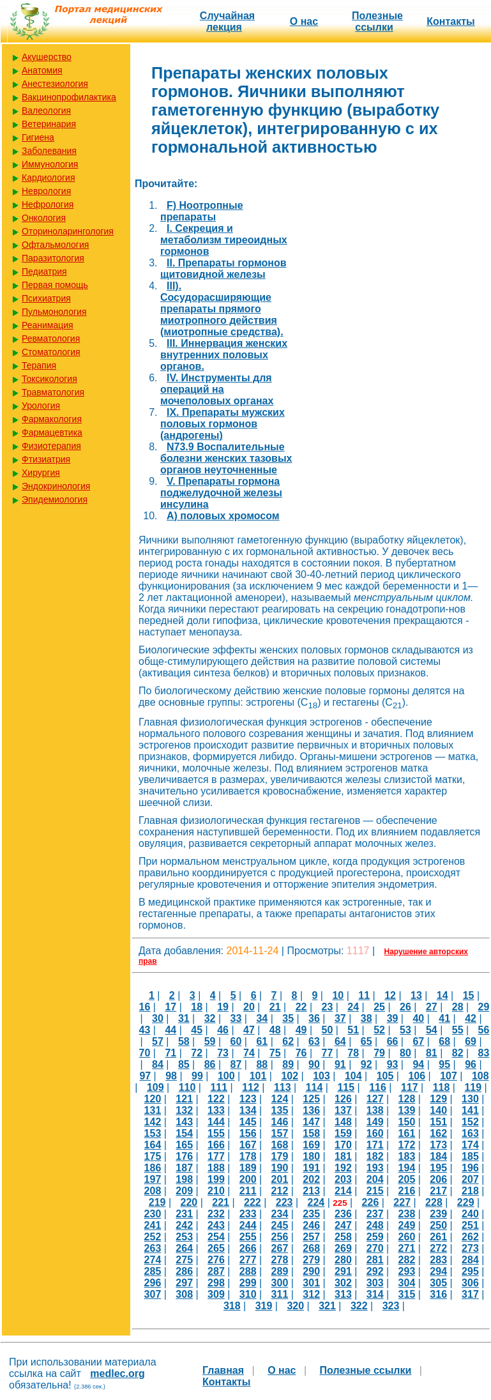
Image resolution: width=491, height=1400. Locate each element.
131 (153, 1110)
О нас (304, 21)
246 (311, 1225)
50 (327, 1029)
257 (311, 1236)
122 (216, 1098)
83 (484, 1052)
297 (184, 1282)
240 (470, 1213)
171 (375, 1144)
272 (438, 1248)
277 (248, 1259)
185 (470, 1156)
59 (210, 1041)
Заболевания (49, 151)
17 (170, 1006)
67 (418, 1041)
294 (438, 1271)
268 (311, 1248)
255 (248, 1236)
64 (340, 1041)
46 (223, 1029)
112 (250, 1087)
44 (170, 1029)
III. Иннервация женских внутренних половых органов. (223, 355)
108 (480, 1075)
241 (153, 1225)
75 (275, 1052)
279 (311, 1259)
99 (197, 1075)
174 (470, 1144)
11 (364, 995)
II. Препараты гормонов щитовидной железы (223, 268)
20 (249, 1006)
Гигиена (38, 137)
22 (301, 1006)
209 (184, 1190)
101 (258, 1075)
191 (311, 1167)
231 (184, 1213)
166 (216, 1144)
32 (210, 1018)
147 (311, 1121)
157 (280, 1133)
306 (470, 1282)
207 (470, 1179)
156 (248, 1133)
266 (248, 1248)
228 (433, 1202)
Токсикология (49, 379)
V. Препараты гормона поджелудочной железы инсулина (221, 493)
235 (311, 1213)
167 (248, 1144)
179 (280, 1156)
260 (407, 1236)
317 (470, 1294)
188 (216, 1167)
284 (470, 1259)
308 (184, 1294)
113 (282, 1087)
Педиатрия (44, 271)
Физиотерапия (51, 446)
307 (153, 1294)
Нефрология (47, 204)
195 (438, 1167)
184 (438, 1156)
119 (472, 1087)
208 (153, 1190)
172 (407, 1144)
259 (375, 1236)
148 (343, 1121)
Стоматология (51, 352)
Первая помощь (55, 285)
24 (353, 1006)
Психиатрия (46, 298)
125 (311, 1098)
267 (280, 1248)
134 (248, 1110)
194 (407, 1167)
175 (153, 1156)
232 (216, 1213)
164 (153, 1144)
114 (314, 1087)
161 (407, 1133)
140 (438, 1110)
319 (264, 1305)
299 (248, 1282)
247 (343, 1225)
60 (236, 1041)
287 (216, 1271)
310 (248, 1294)
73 (223, 1052)
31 (184, 1018)
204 (375, 1179)
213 (311, 1190)
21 (275, 1006)
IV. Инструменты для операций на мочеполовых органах (216, 389)
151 (438, 1121)
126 (343, 1098)
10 (338, 995)
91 (340, 1064)
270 (375, 1248)
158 (311, 1133)
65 (366, 1041)
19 (223, 1006)
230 (153, 1213)
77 (327, 1052)
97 (145, 1075)
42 (470, 1018)
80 (405, 1052)
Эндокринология (56, 486)
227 (402, 1202)
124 (280, 1098)
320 (295, 1305)
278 (280, 1259)
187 (184, 1167)
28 (458, 1006)
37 (340, 1018)
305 (438, 1282)
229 (465, 1202)
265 (216, 1248)
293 (407, 1271)
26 (405, 1006)
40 (418, 1018)
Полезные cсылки (377, 21)
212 (280, 1190)
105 (385, 1075)
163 (470, 1133)
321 (327, 1305)
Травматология (53, 392)
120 (153, 1098)
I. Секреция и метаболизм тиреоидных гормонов (223, 240)
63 (314, 1041)
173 (438, 1144)
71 (170, 1052)
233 (248, 1213)
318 (232, 1305)
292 (375, 1271)
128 (407, 1098)
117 (409, 1087)
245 (280, 1225)
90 (314, 1064)
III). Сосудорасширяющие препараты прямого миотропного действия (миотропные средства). (221, 308)
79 (379, 1052)
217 (438, 1190)
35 (288, 1018)
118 (441, 1087)
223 (284, 1202)
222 (252, 1202)
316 (438, 1294)
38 (366, 1018)
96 (470, 1064)
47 (249, 1029)
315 (407, 1294)
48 (275, 1029)
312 (311, 1294)
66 (392, 1041)
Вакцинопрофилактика (69, 97)
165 (184, 1144)
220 (189, 1202)
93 (392, 1064)
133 (216, 1110)
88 (262, 1064)
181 (343, 1156)
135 (280, 1110)
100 (226, 1075)
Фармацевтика (52, 432)
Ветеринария (49, 124)
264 (184, 1248)
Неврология (46, 191)
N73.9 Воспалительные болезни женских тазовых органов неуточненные (226, 458)
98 (171, 1075)
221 (220, 1202)
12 (390, 995)
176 (184, 1156)
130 (470, 1098)
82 (458, 1052)
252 (153, 1236)
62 (288, 1041)
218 (470, 1190)
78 (353, 1052)
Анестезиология (55, 84)
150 (407, 1121)
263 (153, 1248)
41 (444, 1018)
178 (248, 1156)
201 (280, 1179)
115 (345, 1087)
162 (438, 1133)
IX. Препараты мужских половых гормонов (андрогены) (222, 424)
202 (311, 1179)
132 (184, 1110)
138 (375, 1110)
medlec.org (117, 1373)
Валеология (46, 110)
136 (311, 1110)
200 (248, 1179)
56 (484, 1029)
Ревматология (51, 338)
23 (327, 1006)
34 (262, 1018)
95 (444, 1064)
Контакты (450, 21)
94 (418, 1064)
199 (216, 1179)
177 (216, 1156)
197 (153, 1179)
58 (184, 1041)
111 (218, 1087)
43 (145, 1029)
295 (470, 1271)
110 (187, 1087)
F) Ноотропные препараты (201, 211)
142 (153, 1121)
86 (210, 1064)
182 (375, 1156)
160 (375, 1133)
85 (184, 1064)
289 (280, 1271)
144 (216, 1121)
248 (375, 1225)
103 (321, 1075)
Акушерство (47, 57)
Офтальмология (55, 245)
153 (153, 1133)
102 (289, 1075)
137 (343, 1110)
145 (248, 1121)
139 (407, 1110)
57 (157, 1041)
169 (311, 1144)
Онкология (44, 218)
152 (470, 1121)
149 (375, 1121)
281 (375, 1259)
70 (145, 1052)
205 (407, 1179)
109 (155, 1087)
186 (153, 1167)
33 (236, 1018)
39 (392, 1018)
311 (280, 1294)
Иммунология (50, 164)
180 (311, 1156)
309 (216, 1294)
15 (468, 995)
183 (407, 1156)
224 (316, 1202)
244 (248, 1225)
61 (262, 1041)
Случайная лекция (227, 21)
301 (311, 1282)
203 (343, 1179)
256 (280, 1236)
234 (280, 1213)
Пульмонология (54, 312)
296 (153, 1282)
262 (470, 1236)
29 (484, 1006)
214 (343, 1190)
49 (301, 1029)
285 (153, 1271)
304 (407, 1282)
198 (184, 1179)
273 (470, 1248)
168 (280, 1144)
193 (375, 1167)
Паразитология (53, 258)
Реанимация (47, 325)
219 (157, 1202)
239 (438, 1213)
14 (442, 995)
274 (153, 1259)
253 (184, 1236)
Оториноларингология (68, 231)
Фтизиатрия (46, 459)
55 (458, 1029)
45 (196, 1029)
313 (343, 1294)
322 (359, 1305)
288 (248, 1271)
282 (407, 1259)
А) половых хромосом (223, 515)
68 (444, 1041)
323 (391, 1305)
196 (470, 1167)
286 (184, 1271)
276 (216, 1259)
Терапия (39, 365)
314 (375, 1294)
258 (343, 1236)
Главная (223, 1370)
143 (184, 1121)
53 (405, 1029)
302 (343, 1282)
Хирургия (41, 473)
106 (416, 1075)
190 (280, 1167)
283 (438, 1259)
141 (470, 1110)
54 (431, 1029)
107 (448, 1075)
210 (216, 1190)
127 (375, 1098)
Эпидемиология (54, 499)
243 (216, 1225)
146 (280, 1121)
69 (470, 1041)
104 (353, 1075)
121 (184, 1098)
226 (370, 1202)
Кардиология (48, 177)
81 (431, 1052)
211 (248, 1190)
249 (407, 1225)
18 (196, 1006)
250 (438, 1225)
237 (375, 1213)
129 (438, 1098)
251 (470, 1225)
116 (377, 1087)
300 (280, 1282)
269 (343, 1248)
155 (216, 1133)
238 (407, 1213)
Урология (41, 405)
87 (236, 1064)
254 (216, 1236)
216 (407, 1190)
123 (248, 1098)
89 (288, 1064)
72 (196, 1052)
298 (216, 1282)
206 (438, 1179)
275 (184, 1259)
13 (416, 995)
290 (311, 1271)
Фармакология (52, 419)
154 (184, 1133)
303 (375, 1282)
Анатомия (42, 70)
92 (366, 1064)
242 (184, 1225)
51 (353, 1029)
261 (438, 1236)
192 (343, 1167)
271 (407, 1248)
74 (249, 1052)
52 (379, 1029)
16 (145, 1006)
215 (375, 1190)
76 (301, 1052)
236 (343, 1213)
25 (379, 1006)
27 (431, 1006)
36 (314, 1018)
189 (248, 1167)
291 (343, 1271)
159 (343, 1133)
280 (343, 1259)
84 (157, 1064)
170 (343, 1144)
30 (157, 1018)
